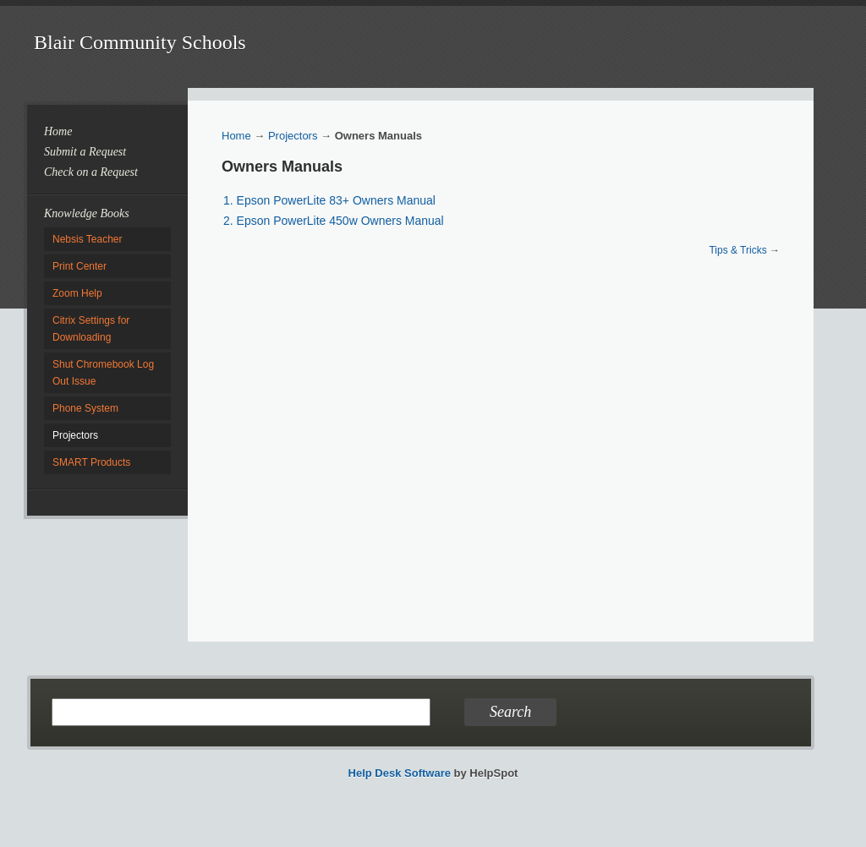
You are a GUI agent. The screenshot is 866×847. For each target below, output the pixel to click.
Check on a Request (91, 172)
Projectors (75, 435)
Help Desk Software (399, 773)
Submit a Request (85, 151)
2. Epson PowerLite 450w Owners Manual (333, 220)
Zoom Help (77, 293)
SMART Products (91, 462)
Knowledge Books (86, 213)
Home (58, 131)
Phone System (85, 408)
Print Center (79, 266)
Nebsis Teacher (87, 239)
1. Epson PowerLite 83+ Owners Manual (329, 200)
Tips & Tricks (737, 250)
